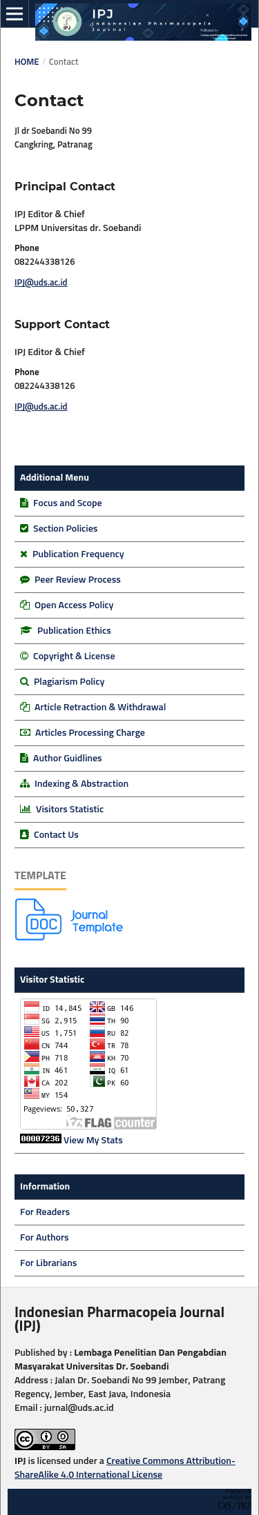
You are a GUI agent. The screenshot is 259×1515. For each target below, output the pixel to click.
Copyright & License (74, 656)
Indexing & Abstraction (81, 784)
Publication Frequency (78, 554)
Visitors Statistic (70, 809)
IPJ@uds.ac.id (41, 283)
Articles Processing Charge (89, 733)
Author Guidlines (67, 758)
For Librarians (48, 1263)
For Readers (45, 1212)
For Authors (44, 1238)
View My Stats (93, 1140)
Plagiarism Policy (69, 682)
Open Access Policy (74, 605)
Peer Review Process (78, 580)
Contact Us (56, 835)
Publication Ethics (74, 631)
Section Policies (65, 529)
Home (27, 62)
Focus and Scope (67, 503)
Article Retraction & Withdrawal (100, 707)
